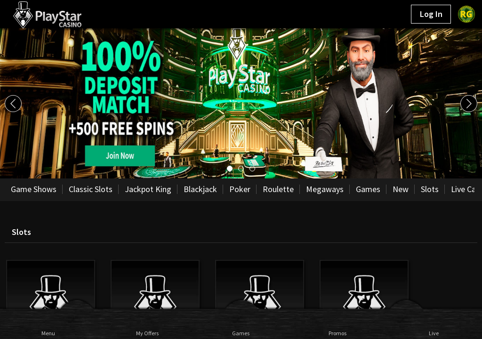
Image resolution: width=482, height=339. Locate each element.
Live (434, 333)
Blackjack (200, 189)
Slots (430, 189)
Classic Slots (90, 189)
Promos (337, 333)
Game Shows (33, 189)
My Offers (144, 333)
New (401, 189)
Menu (48, 333)
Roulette (278, 189)
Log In (431, 13)
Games (240, 333)
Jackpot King (148, 189)
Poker (239, 189)
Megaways (325, 189)
